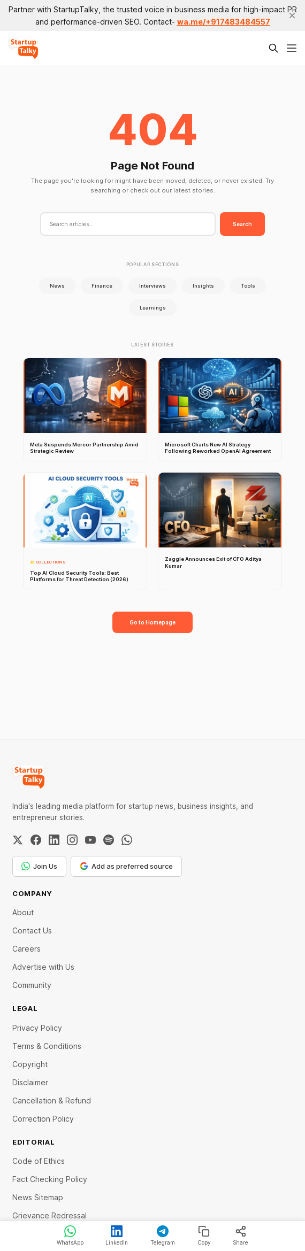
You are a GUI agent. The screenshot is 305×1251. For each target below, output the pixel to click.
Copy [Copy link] (204, 1235)
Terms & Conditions (46, 1046)
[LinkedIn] (54, 840)
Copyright (30, 1064)
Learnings (153, 308)
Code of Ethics (38, 1160)
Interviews (152, 286)
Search (242, 224)
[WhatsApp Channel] (126, 840)
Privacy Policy (37, 1027)
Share (240, 1235)
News (57, 286)
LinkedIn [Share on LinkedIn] (116, 1235)
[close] (292, 15)
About (23, 912)
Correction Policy (43, 1118)
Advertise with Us (43, 966)
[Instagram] (72, 840)
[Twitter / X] (17, 840)
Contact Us (32, 930)
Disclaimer (30, 1082)
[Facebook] (35, 840)
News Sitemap (37, 1197)
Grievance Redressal (49, 1215)
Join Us (39, 866)
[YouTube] (90, 840)
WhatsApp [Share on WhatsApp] (70, 1235)
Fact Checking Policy (49, 1179)
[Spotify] (108, 840)
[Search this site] (273, 48)
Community (31, 985)
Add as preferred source (126, 866)
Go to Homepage (152, 622)
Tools (248, 286)
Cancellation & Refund (51, 1100)
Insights (203, 286)
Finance (102, 286)
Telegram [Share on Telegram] (162, 1235)
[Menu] (291, 48)
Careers (26, 948)
